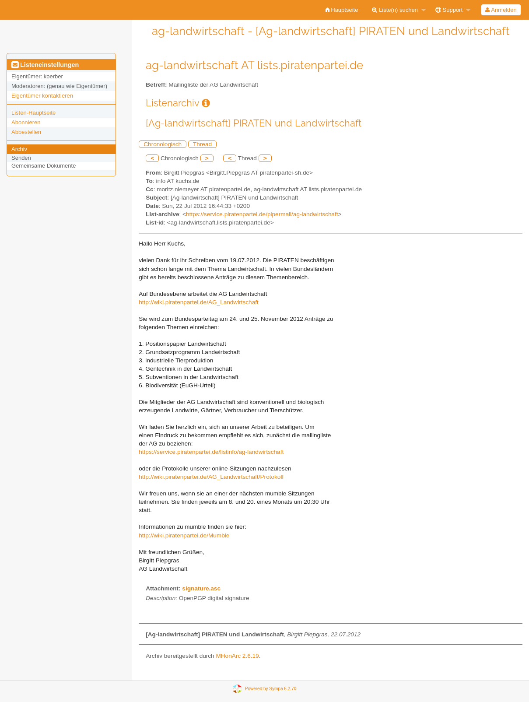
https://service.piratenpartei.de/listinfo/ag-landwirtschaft (211, 452)
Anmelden (500, 10)
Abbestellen (26, 132)
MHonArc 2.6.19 (237, 656)
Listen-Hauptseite (33, 112)
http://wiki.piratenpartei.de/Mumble (184, 535)
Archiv (19, 149)
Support (448, 10)
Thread (202, 144)
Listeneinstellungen (45, 64)
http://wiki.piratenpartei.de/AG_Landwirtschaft (199, 302)
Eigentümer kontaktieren (42, 95)
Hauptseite (342, 10)
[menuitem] (342, 10)
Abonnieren (26, 122)
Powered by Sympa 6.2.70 (270, 688)
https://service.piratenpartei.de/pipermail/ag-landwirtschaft (262, 214)
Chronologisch (163, 144)
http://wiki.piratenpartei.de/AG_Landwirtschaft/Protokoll (211, 477)
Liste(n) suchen (395, 10)
